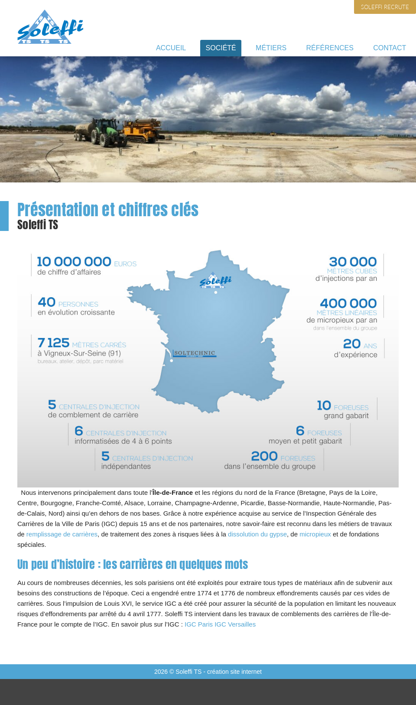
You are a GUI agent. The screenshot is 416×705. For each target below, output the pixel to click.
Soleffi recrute (385, 6)
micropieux (315, 534)
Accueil (171, 48)
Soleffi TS (50, 26)
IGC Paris (199, 624)
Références (330, 48)
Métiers (271, 48)
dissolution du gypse (257, 534)
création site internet (234, 671)
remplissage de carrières (62, 534)
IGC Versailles (235, 624)
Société (221, 48)
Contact (389, 48)
